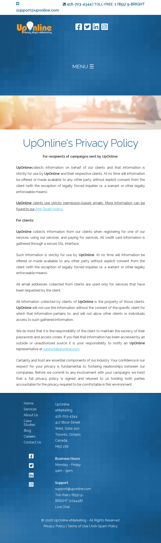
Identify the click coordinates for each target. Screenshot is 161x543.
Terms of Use (78, 526)
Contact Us (32, 442)
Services (30, 409)
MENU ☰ (83, 66)
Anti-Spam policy (48, 209)
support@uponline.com (61, 349)
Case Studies (29, 423)
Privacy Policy (54, 526)
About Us (31, 415)
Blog (27, 431)
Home (28, 403)
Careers (29, 436)
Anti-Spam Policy (104, 526)
